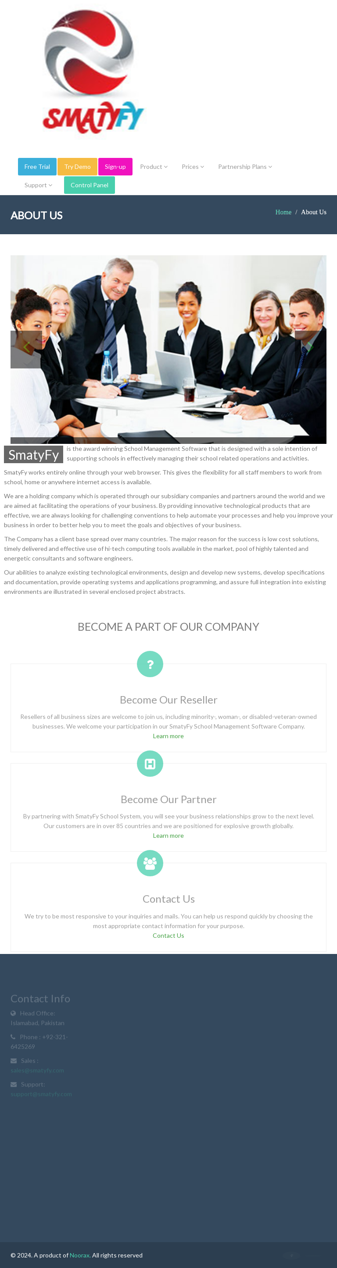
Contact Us (168, 937)
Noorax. (80, 1255)
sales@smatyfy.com (37, 1071)
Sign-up (115, 166)
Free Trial (37, 166)
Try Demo (77, 166)
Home (284, 211)
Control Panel (89, 185)
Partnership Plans (245, 166)
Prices (193, 166)
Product (154, 166)
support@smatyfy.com (41, 1095)
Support (38, 185)
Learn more (168, 738)
